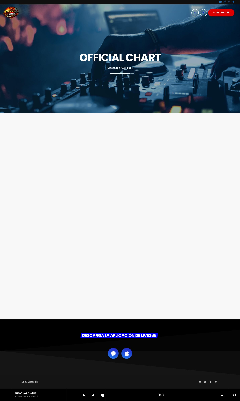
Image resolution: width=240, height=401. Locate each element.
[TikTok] (224, 2)
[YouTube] (220, 2)
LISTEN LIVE (221, 12)
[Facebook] (229, 2)
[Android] (233, 2)
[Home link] (11, 12)
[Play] (203, 12)
